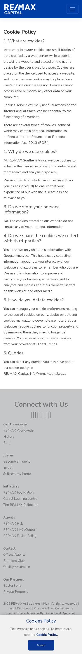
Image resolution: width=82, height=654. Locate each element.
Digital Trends (46, 344)
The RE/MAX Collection (20, 505)
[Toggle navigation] (72, 9)
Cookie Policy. (47, 635)
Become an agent (16, 461)
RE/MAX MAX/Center (19, 529)
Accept (41, 645)
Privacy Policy (43, 608)
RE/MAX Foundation (18, 492)
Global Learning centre (20, 498)
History (8, 436)
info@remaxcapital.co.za (48, 373)
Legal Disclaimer (20, 608)
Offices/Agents (14, 554)
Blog (6, 443)
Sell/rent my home (17, 474)
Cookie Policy (64, 608)
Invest (7, 467)
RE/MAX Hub (13, 523)
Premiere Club (14, 561)
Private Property (15, 592)
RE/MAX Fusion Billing (20, 536)
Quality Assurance (16, 567)
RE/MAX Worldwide (18, 430)
